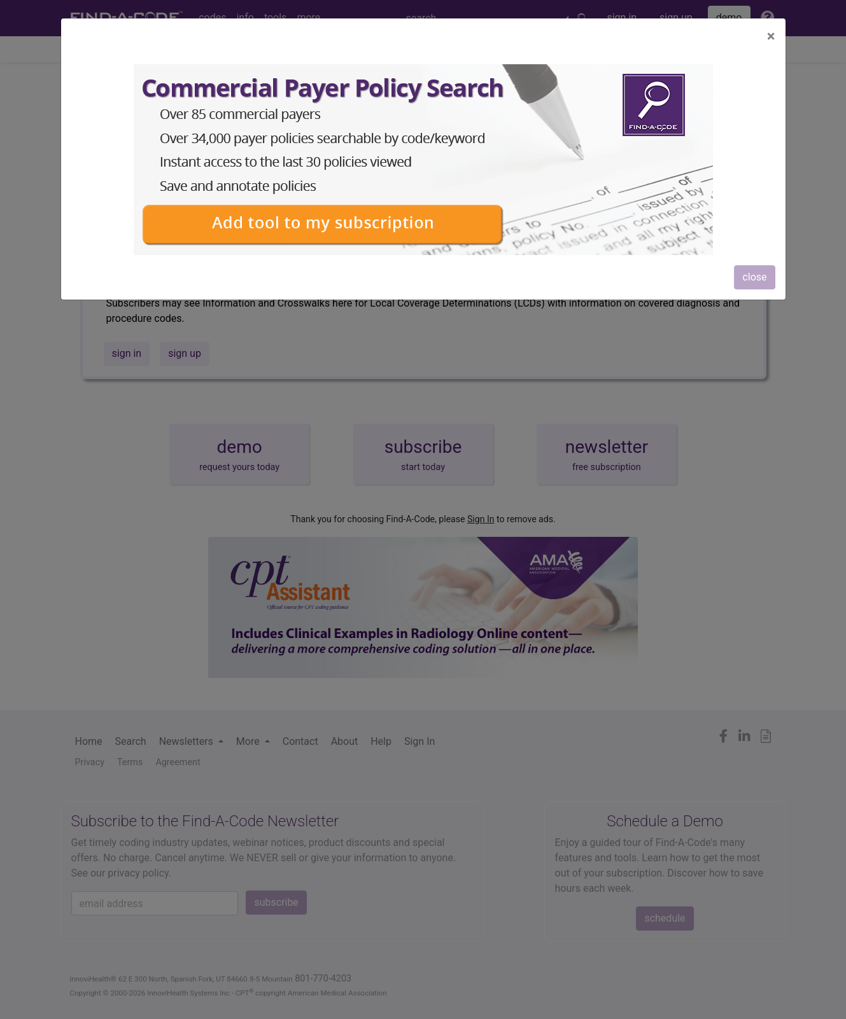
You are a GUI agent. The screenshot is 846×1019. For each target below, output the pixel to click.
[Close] (771, 36)
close (754, 277)
